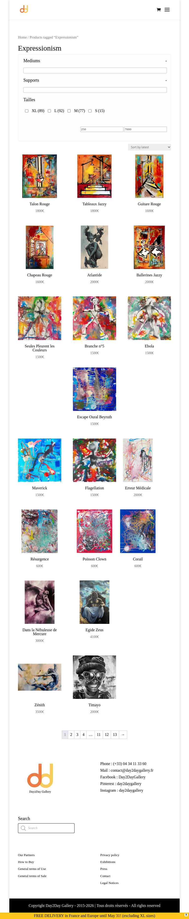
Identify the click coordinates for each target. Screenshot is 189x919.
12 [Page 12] (107, 734)
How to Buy (26, 862)
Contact (105, 876)
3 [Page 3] (77, 734)
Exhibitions (107, 862)
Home (22, 37)
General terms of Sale (32, 876)
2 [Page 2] (71, 734)
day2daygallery (129, 784)
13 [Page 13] (115, 734)
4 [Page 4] (83, 734)
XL (38, 111)
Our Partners (26, 855)
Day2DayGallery (132, 777)
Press (103, 869)
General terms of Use (32, 869)
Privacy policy (109, 855)
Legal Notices (109, 883)
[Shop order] (149, 147)
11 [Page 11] (98, 734)
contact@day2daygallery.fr (131, 770)
